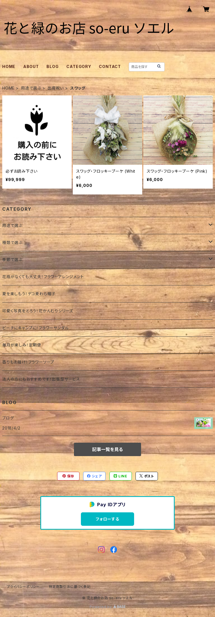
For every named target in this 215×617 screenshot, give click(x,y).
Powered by (107, 607)
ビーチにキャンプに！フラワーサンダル (35, 327)
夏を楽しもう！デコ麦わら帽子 (28, 293)
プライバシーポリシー (23, 587)
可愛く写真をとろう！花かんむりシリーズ (37, 310)
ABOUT (31, 66)
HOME (8, 66)
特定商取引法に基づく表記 (70, 587)
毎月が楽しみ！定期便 (21, 344)
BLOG (52, 66)
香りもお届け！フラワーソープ (28, 362)
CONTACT (110, 66)
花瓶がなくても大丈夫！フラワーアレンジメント (43, 276)
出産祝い (56, 88)
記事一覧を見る (107, 449)
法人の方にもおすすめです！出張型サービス (41, 379)
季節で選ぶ (12, 259)
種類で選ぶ (12, 242)
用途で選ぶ (31, 88)
